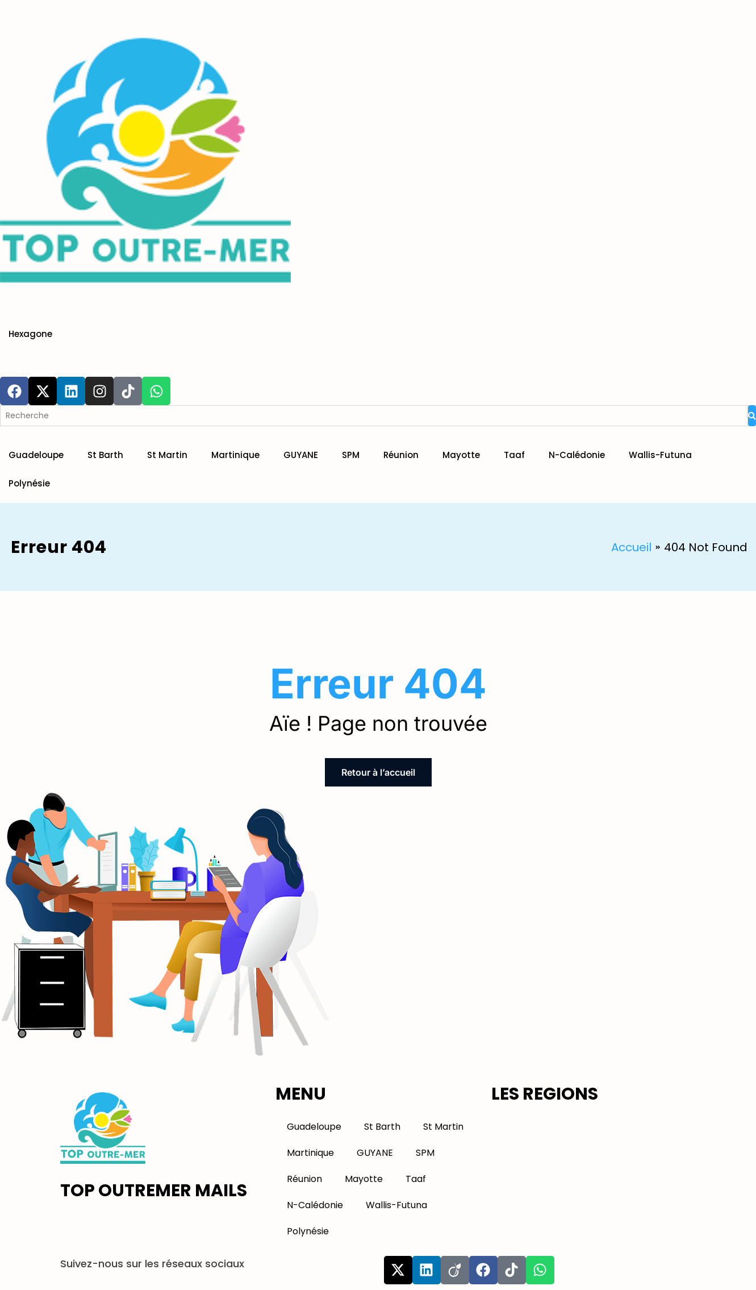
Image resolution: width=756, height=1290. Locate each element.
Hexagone (30, 334)
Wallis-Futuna (660, 455)
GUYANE (300, 455)
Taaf (514, 455)
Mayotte (461, 455)
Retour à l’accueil (378, 772)
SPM (351, 455)
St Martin (167, 455)
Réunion (401, 455)
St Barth (105, 455)
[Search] (374, 415)
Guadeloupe (36, 455)
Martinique (235, 455)
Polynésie (29, 483)
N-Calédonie (577, 455)
